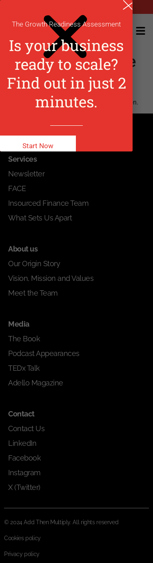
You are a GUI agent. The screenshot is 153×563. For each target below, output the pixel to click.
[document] (76, 281)
